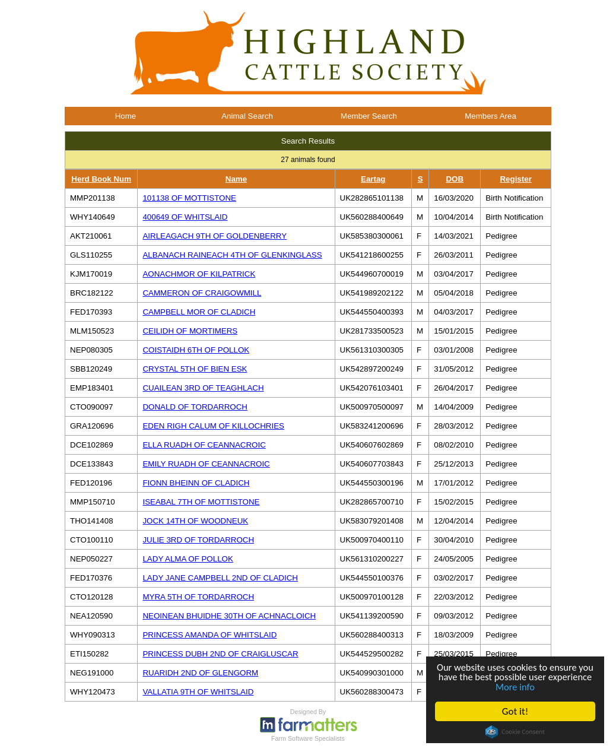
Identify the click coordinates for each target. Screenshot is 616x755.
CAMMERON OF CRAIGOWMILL (201, 292)
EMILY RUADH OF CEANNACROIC (205, 463)
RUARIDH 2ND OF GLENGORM (200, 672)
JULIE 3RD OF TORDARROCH (198, 539)
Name (236, 179)
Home (125, 116)
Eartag (373, 179)
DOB (454, 179)
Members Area (490, 116)
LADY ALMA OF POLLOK (187, 558)
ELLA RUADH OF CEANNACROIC (203, 444)
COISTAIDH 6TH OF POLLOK (195, 349)
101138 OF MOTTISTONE (189, 197)
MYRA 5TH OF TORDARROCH (198, 596)
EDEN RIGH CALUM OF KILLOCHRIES (213, 425)
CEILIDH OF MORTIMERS (189, 330)
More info (539, 686)
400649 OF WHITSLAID (184, 216)
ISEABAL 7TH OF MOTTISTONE (200, 501)
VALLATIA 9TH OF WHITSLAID (197, 691)
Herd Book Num (101, 179)
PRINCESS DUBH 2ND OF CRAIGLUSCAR (220, 653)
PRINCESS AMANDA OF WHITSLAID (209, 634)
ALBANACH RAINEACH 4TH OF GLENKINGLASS (232, 254)
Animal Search (247, 116)
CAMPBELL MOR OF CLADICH (198, 311)
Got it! (515, 711)
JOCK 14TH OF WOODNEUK (195, 520)
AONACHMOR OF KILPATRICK (198, 273)
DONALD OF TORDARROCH (194, 406)
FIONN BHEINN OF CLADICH (195, 482)
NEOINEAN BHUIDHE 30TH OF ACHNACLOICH (229, 615)
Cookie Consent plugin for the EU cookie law (515, 731)
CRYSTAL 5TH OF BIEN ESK (194, 368)
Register (515, 179)
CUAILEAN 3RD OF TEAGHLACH (202, 387)
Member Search (369, 116)
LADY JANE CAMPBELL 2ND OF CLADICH (219, 577)
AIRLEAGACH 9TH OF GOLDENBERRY (214, 235)
